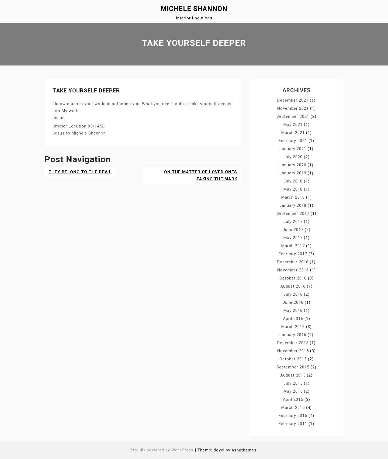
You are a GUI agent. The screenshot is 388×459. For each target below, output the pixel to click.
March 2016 (293, 326)
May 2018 (293, 189)
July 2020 (293, 156)
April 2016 (293, 318)
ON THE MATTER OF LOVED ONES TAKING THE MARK (200, 175)
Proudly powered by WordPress (162, 450)
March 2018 (293, 197)
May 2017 (293, 237)
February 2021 (293, 140)
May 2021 (293, 124)
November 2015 (293, 350)
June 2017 (293, 229)
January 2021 (292, 148)
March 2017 (293, 245)
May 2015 (293, 391)
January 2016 (292, 334)
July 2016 (293, 294)
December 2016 (293, 262)
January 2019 (292, 173)
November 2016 (293, 270)
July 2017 (293, 221)
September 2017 (292, 213)
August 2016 (293, 286)
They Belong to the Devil (80, 172)
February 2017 (293, 253)
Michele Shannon (194, 9)
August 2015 (293, 375)
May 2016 (293, 310)
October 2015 (293, 359)
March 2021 (293, 132)
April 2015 (293, 399)
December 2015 (293, 342)
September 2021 (292, 116)
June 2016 (293, 302)
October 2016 (293, 278)
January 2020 (292, 165)
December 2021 (293, 100)
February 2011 (293, 423)
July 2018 (293, 181)
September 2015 (292, 367)
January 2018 (292, 205)
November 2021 (293, 108)
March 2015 (293, 407)
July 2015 (293, 383)
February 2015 (293, 415)
